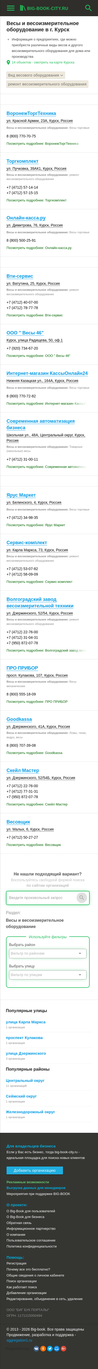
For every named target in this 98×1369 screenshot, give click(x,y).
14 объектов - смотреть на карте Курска (43, 62)
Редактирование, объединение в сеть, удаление (45, 1299)
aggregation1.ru (19, 1340)
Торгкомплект (22, 161)
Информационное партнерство (31, 1229)
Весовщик (18, 822)
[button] (36, 1348)
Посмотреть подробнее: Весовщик (34, 845)
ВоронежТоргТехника (31, 113)
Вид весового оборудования (35, 75)
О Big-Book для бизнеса (25, 1217)
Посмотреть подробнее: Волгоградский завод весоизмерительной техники (49, 650)
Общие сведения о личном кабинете (35, 1275)
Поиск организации (22, 1281)
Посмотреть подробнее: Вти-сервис (35, 315)
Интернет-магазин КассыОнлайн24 (47, 373)
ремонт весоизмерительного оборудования (47, 84)
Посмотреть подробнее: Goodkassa (34, 753)
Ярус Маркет (21, 495)
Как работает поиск (22, 1287)
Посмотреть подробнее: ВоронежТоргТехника (42, 144)
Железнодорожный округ (30, 1112)
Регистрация (16, 1263)
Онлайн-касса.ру (26, 218)
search (88, 8)
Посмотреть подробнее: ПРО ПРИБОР (37, 702)
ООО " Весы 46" (25, 332)
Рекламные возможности (28, 1182)
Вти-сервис (20, 276)
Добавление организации (27, 1293)
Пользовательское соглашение (31, 1240)
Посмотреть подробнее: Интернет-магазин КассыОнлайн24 (49, 403)
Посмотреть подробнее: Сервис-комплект (39, 582)
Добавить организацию (35, 1170)
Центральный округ (25, 1080)
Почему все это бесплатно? (28, 1269)
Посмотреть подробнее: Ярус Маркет (36, 525)
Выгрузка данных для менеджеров (36, 1188)
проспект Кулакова (24, 1037)
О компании (16, 1235)
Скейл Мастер (23, 770)
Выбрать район (22, 945)
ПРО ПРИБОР (22, 668)
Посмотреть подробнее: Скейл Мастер (37, 804)
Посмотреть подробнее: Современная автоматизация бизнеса (49, 467)
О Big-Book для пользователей (31, 1211)
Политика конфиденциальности (32, 1246)
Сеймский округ (21, 1096)
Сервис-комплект (27, 542)
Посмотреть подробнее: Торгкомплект (36, 200)
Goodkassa (19, 719)
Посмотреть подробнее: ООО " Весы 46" (38, 356)
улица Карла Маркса (26, 1022)
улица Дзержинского (26, 1053)
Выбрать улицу (22, 966)
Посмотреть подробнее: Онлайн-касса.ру (39, 248)
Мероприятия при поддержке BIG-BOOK (38, 1194)
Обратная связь (19, 1223)
